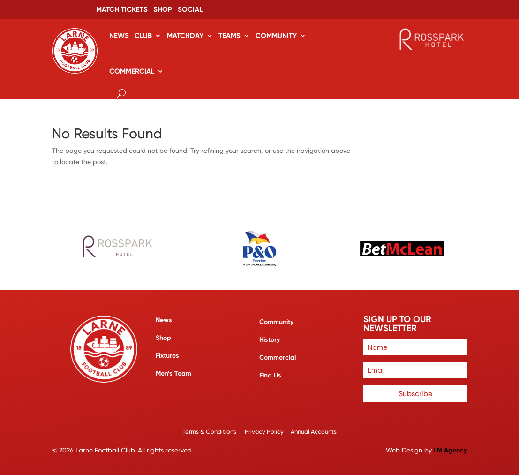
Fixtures (167, 356)
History (269, 340)
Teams (229, 35)
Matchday (185, 35)
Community (276, 35)
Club (143, 35)
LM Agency (450, 450)
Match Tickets (122, 10)
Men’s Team (173, 373)
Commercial (131, 71)
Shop (162, 10)
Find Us (270, 375)
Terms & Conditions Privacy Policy (233, 431)
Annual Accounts (314, 431)
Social (190, 10)
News (119, 35)
